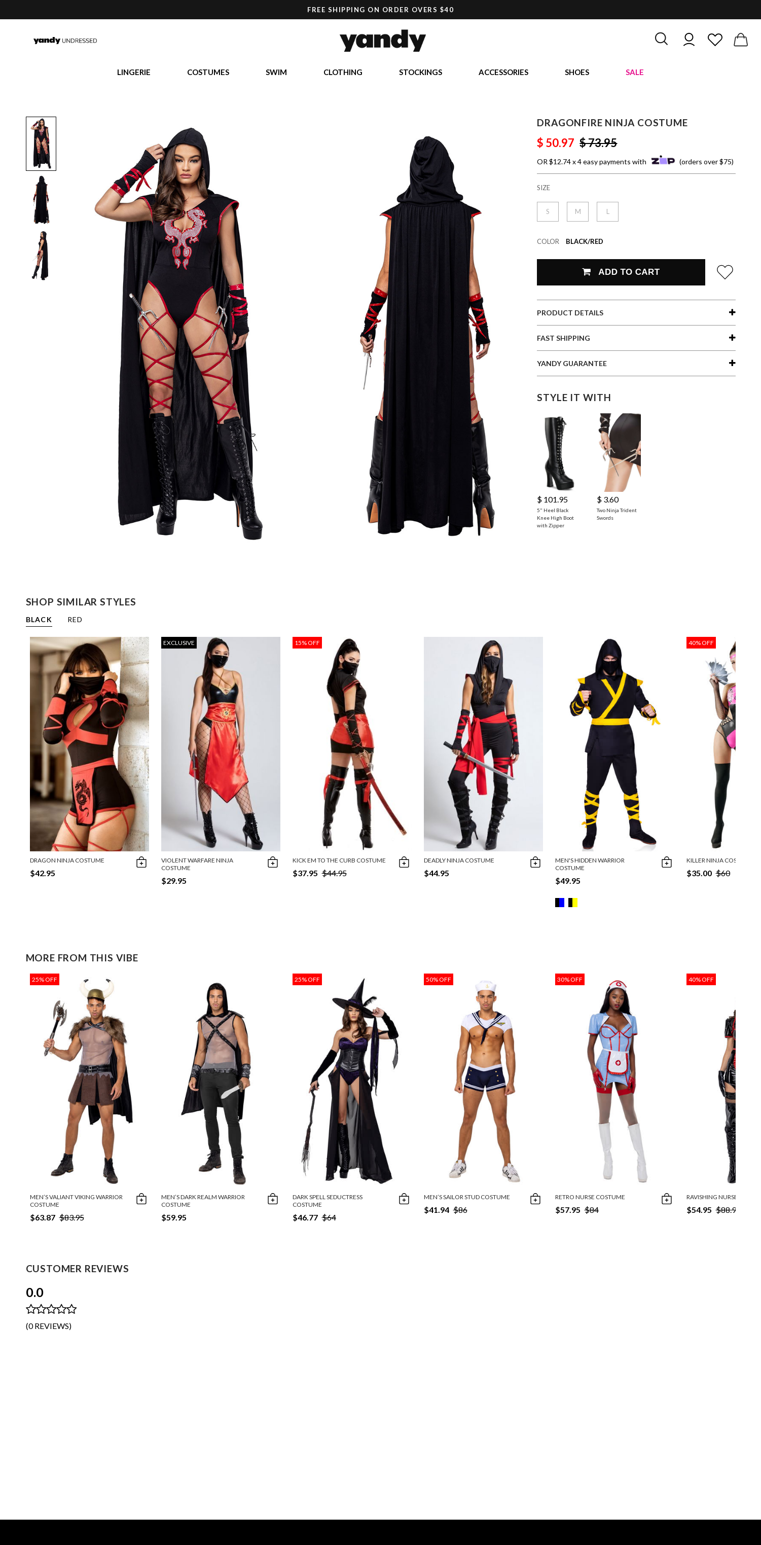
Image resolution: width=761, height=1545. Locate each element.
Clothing (343, 73)
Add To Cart (621, 275)
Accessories (503, 73)
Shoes (577, 73)
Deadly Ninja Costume (459, 863)
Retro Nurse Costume (590, 1200)
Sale (635, 73)
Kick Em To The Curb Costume (339, 863)
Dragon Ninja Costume (67, 863)
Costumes (208, 73)
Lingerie (134, 73)
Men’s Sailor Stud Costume (467, 1200)
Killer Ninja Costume (720, 863)
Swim (276, 73)
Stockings (420, 73)
